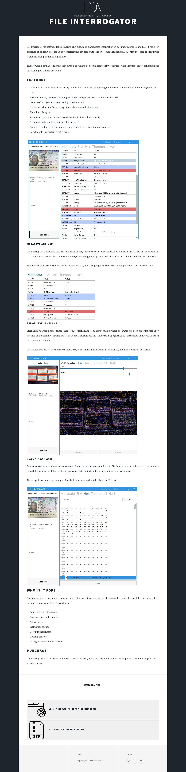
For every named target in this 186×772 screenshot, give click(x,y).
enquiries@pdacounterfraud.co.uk (90, 761)
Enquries (37, 663)
